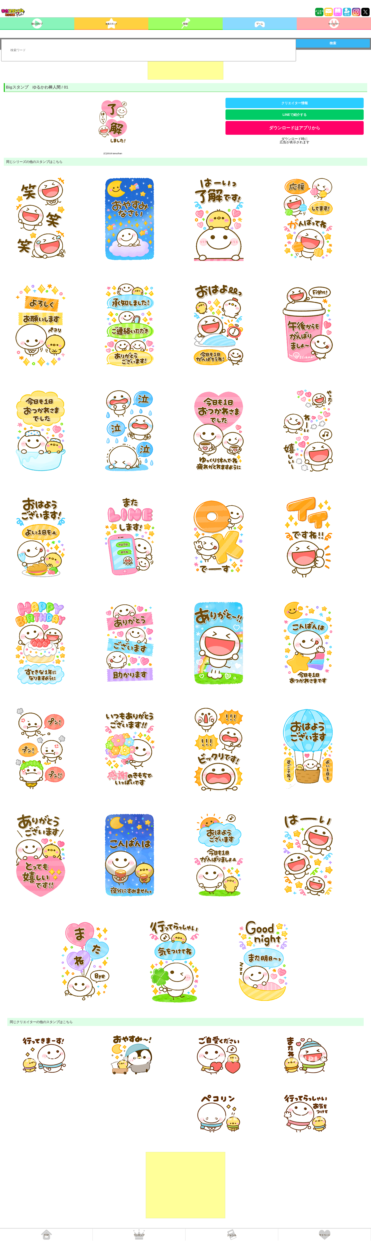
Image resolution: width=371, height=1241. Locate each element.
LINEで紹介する (295, 115)
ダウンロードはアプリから (294, 128)
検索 (333, 43)
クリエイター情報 (294, 103)
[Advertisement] (185, 68)
